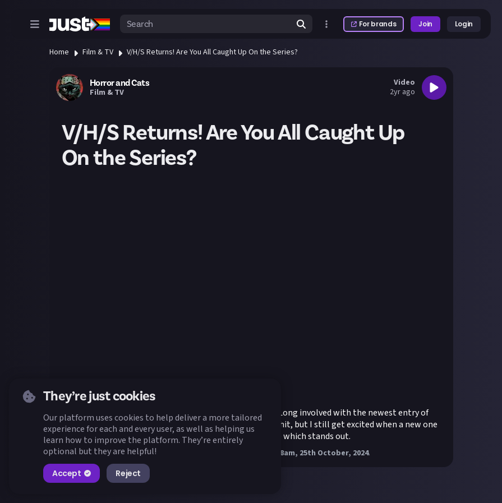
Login (464, 24)
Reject (128, 473)
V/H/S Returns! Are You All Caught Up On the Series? (212, 52)
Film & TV (97, 52)
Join (425, 24)
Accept (71, 473)
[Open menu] (34, 24)
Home (59, 52)
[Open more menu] (326, 24)
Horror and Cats (120, 83)
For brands (373, 24)
